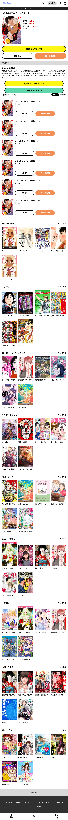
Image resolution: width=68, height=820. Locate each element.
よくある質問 (8, 802)
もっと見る (62, 223)
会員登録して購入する (34, 49)
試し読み (17, 56)
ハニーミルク (35, 26)
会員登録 (52, 3)
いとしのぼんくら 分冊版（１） (28, 101)
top (3, 8)
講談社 (31, 23)
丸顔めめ (32, 21)
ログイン (42, 3)
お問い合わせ (59, 802)
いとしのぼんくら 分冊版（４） (28, 161)
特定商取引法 (29, 802)
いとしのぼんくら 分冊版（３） (28, 141)
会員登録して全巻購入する (34, 84)
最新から (63, 95)
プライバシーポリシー (44, 802)
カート (34, 818)
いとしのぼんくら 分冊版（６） (28, 200)
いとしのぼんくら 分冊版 (23, 8)
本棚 (56, 818)
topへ (34, 792)
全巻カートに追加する (34, 90)
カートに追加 (50, 56)
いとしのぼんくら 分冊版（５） (28, 181)
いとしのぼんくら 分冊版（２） (28, 121)
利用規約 (19, 802)
